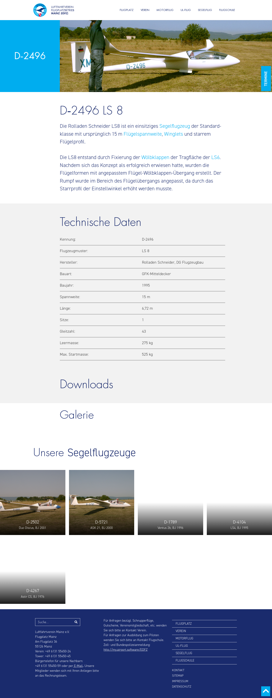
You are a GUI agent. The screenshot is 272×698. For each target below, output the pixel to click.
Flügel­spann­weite (143, 134)
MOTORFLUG (165, 10)
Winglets (173, 134)
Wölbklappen (155, 157)
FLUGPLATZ (126, 10)
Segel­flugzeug (174, 126)
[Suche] (76, 622)
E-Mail (78, 666)
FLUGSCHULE (227, 10)
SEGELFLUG (205, 10)
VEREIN (145, 10)
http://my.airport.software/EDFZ (126, 650)
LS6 (215, 157)
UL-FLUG (186, 10)
